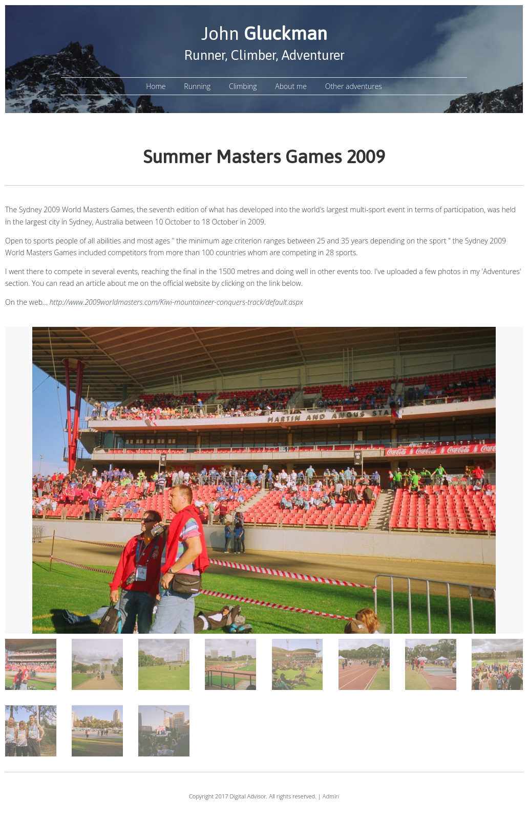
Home (155, 86)
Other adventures (353, 86)
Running (197, 86)
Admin (331, 796)
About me (291, 86)
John (264, 33)
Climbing (243, 86)
